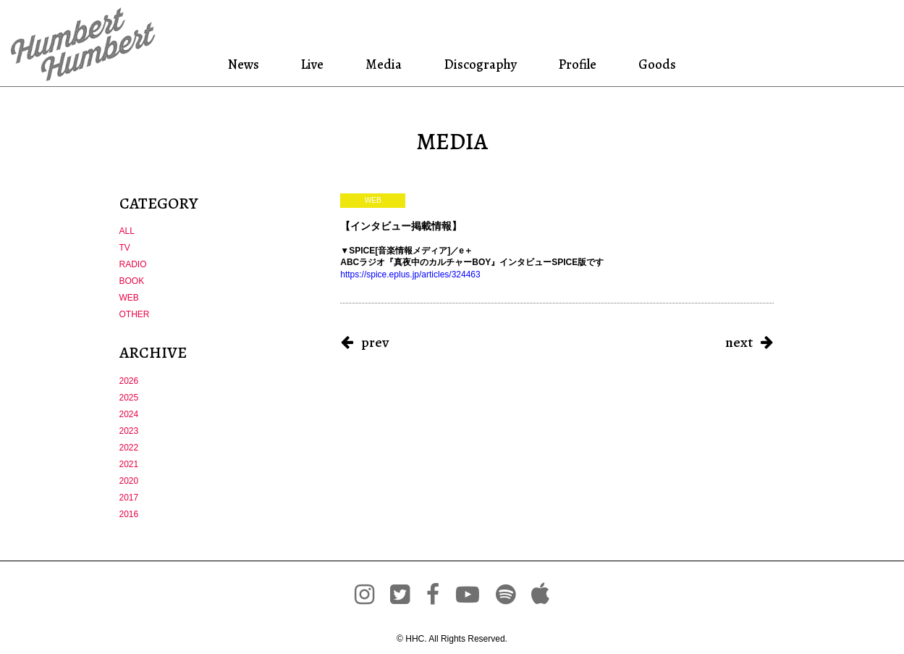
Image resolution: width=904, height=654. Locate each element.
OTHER (134, 314)
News (246, 64)
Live (313, 64)
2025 (129, 398)
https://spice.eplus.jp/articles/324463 (410, 274)
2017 (129, 497)
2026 (129, 381)
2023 (129, 431)
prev (375, 342)
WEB (129, 298)
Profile (577, 64)
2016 (129, 514)
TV (124, 248)
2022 (129, 448)
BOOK (132, 281)
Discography (479, 64)
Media (382, 64)
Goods (655, 64)
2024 (129, 414)
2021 (129, 464)
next (739, 342)
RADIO (133, 264)
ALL (127, 231)
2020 (129, 481)
